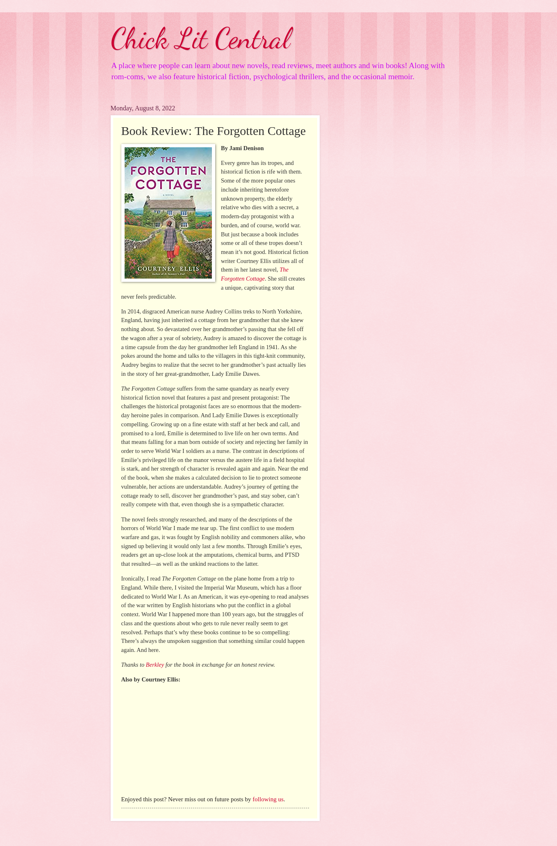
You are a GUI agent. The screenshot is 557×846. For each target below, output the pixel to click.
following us (267, 799)
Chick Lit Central (200, 38)
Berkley (155, 664)
